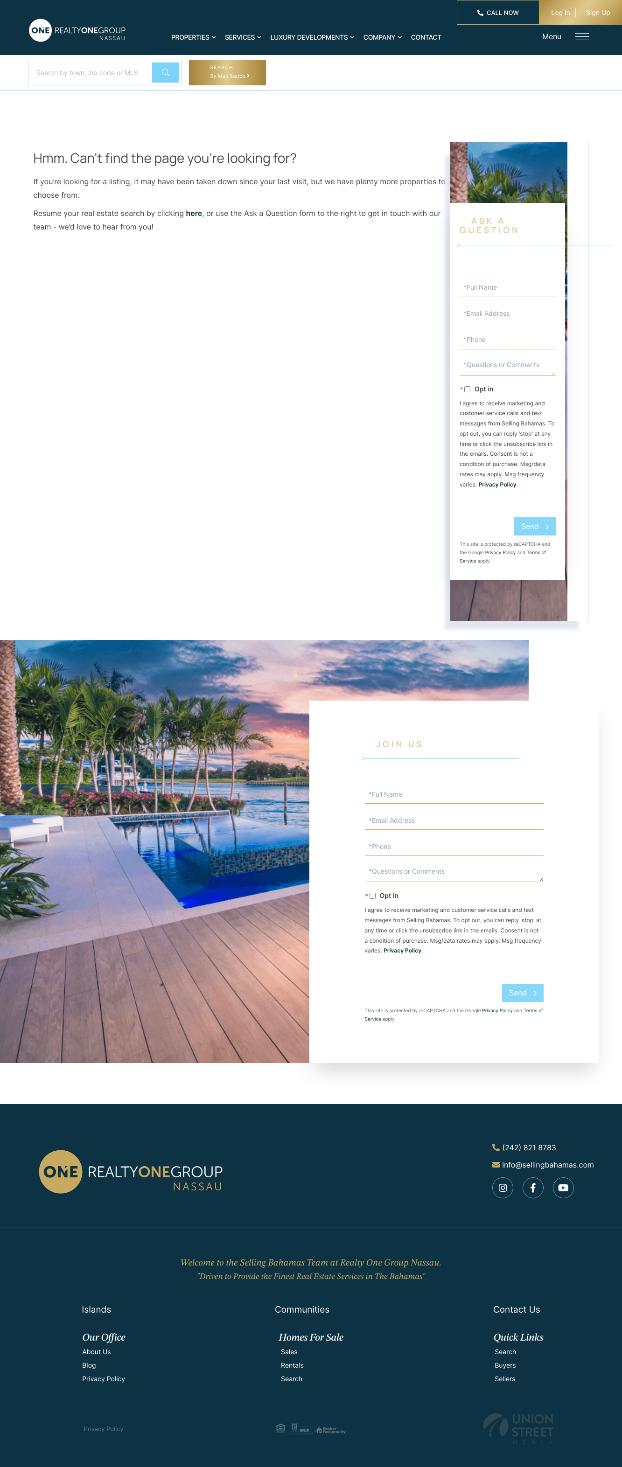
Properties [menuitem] (190, 38)
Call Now (498, 13)
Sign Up (598, 13)
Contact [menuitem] (426, 38)
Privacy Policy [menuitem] (103, 1379)
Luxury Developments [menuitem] (309, 38)
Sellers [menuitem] (505, 1379)
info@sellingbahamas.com (543, 1164)
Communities (302, 1309)
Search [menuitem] (291, 1379)
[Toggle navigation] (582, 36)
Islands (96, 1309)
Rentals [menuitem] (292, 1366)
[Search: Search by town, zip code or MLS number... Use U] (89, 73)
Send (530, 526)
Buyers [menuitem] (505, 1366)
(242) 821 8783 (524, 1147)
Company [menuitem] (379, 38)
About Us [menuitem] (96, 1352)
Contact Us (516, 1309)
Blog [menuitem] (89, 1366)
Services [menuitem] (240, 38)
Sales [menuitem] (289, 1352)
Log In (560, 13)
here (194, 213)
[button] (165, 73)
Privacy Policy (498, 484)
